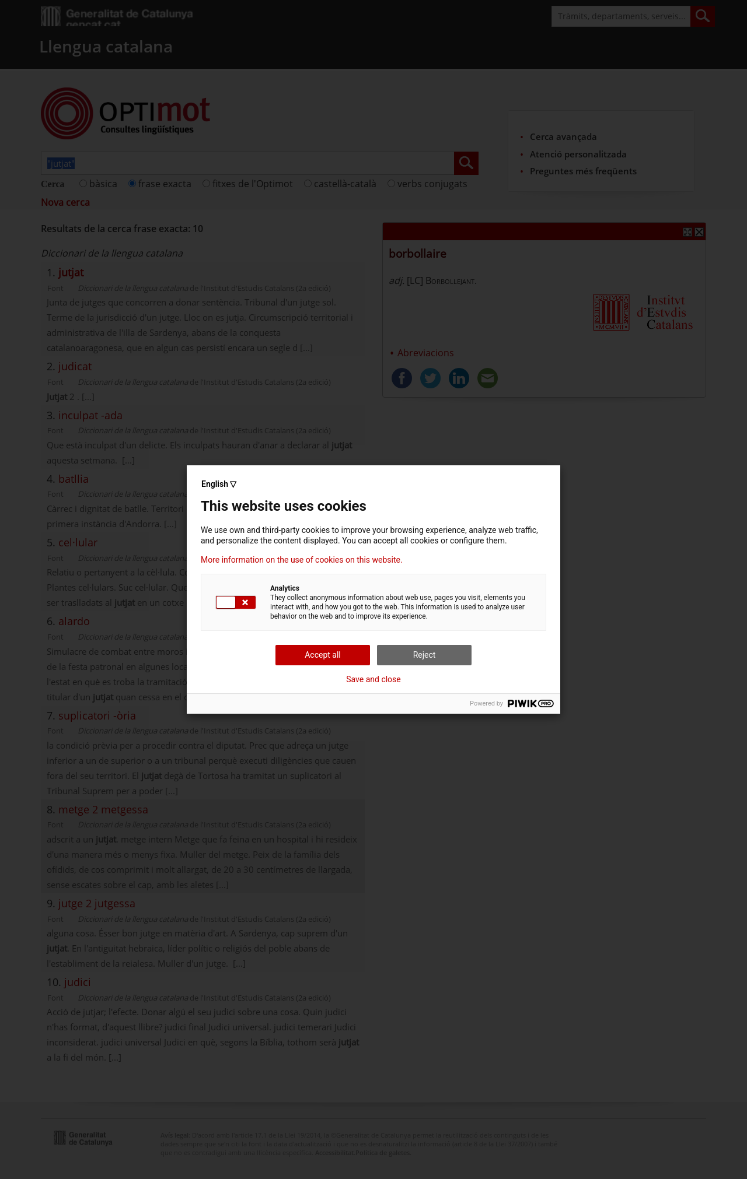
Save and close (373, 679)
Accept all (323, 654)
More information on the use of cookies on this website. (302, 559)
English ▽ (218, 484)
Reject (424, 654)
